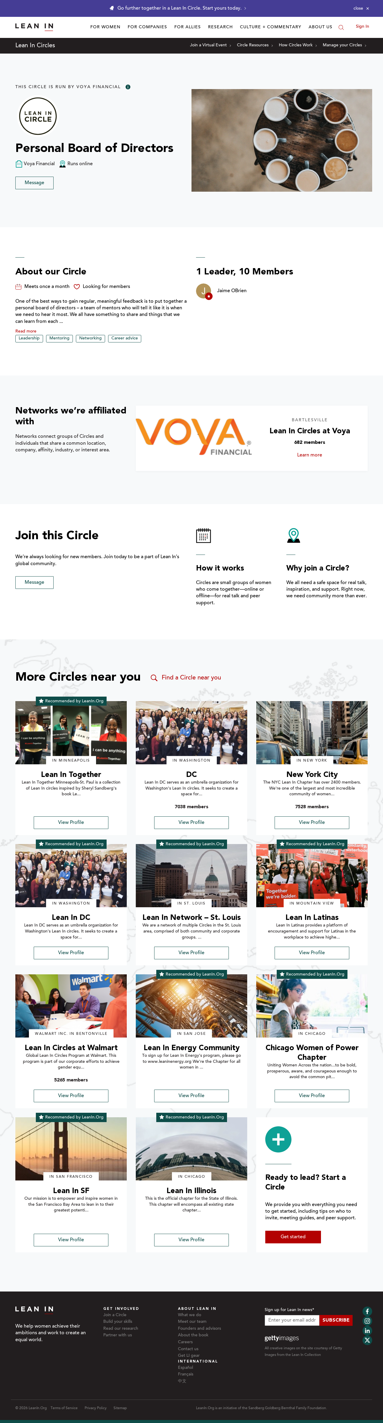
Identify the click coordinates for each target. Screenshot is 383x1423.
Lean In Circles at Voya (309, 431)
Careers (185, 1342)
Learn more (317, 455)
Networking (90, 338)
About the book (193, 1335)
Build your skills (117, 1322)
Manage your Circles (344, 45)
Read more (25, 331)
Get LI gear (189, 1356)
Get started (293, 1237)
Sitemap (120, 1408)
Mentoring (59, 338)
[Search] (341, 27)
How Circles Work (298, 45)
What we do (189, 1315)
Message (34, 183)
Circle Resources (255, 45)
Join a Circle (114, 1315)
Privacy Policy (96, 1408)
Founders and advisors (199, 1329)
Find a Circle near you (185, 677)
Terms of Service (64, 1408)
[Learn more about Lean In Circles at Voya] (194, 438)
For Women (105, 27)
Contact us (188, 1349)
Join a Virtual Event (210, 45)
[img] (71, 732)
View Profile (71, 822)
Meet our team (192, 1322)
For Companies (147, 27)
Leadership (29, 338)
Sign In (362, 27)
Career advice (124, 338)
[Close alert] (361, 8)
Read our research (120, 1329)
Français (185, 1374)
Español (185, 1368)
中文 (182, 1381)
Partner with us (117, 1335)
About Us (320, 27)
